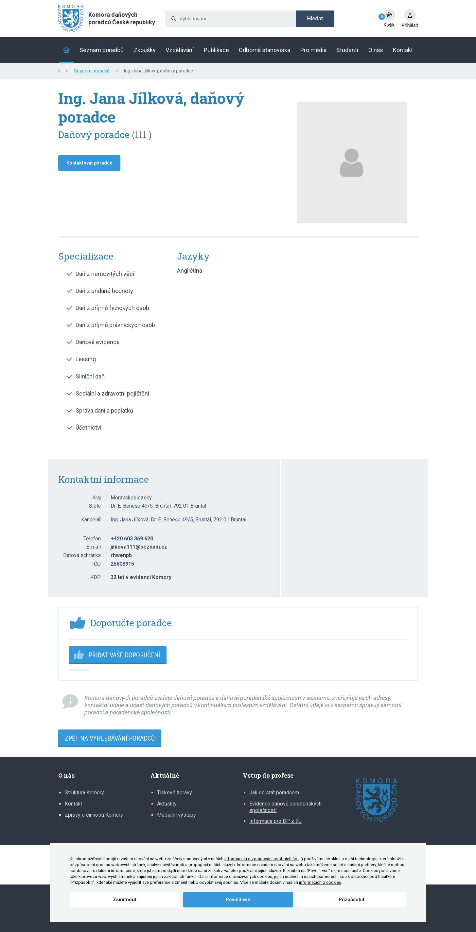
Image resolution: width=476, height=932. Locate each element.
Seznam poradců (92, 70)
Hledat (315, 18)
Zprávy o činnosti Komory (94, 815)
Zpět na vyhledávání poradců (110, 738)
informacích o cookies (320, 882)
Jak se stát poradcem (274, 792)
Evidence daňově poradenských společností (285, 807)
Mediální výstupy (176, 815)
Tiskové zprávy (174, 792)
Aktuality (167, 804)
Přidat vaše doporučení (124, 655)
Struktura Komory (84, 792)
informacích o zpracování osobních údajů (263, 858)
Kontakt (73, 804)
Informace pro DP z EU (275, 821)
